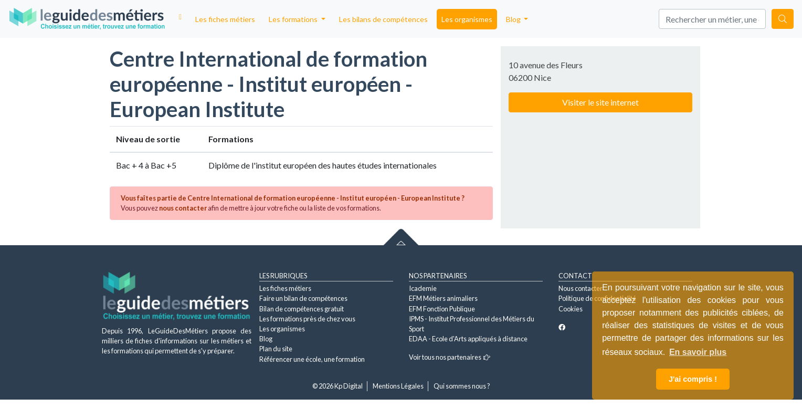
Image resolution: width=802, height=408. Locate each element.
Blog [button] (514, 19)
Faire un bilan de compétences (303, 298)
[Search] (712, 19)
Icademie (423, 288)
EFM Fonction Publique (442, 309)
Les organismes (466, 19)
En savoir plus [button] (697, 352)
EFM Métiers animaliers (443, 298)
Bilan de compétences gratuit (301, 309)
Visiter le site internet (600, 102)
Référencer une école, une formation (312, 359)
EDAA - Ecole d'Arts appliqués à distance (468, 338)
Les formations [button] (294, 19)
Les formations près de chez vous (307, 319)
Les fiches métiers (225, 19)
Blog (265, 338)
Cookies (570, 309)
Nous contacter (580, 288)
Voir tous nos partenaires (449, 357)
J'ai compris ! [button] (693, 379)
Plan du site (275, 348)
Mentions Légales (398, 386)
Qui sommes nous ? (462, 386)
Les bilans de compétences (383, 19)
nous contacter (183, 208)
